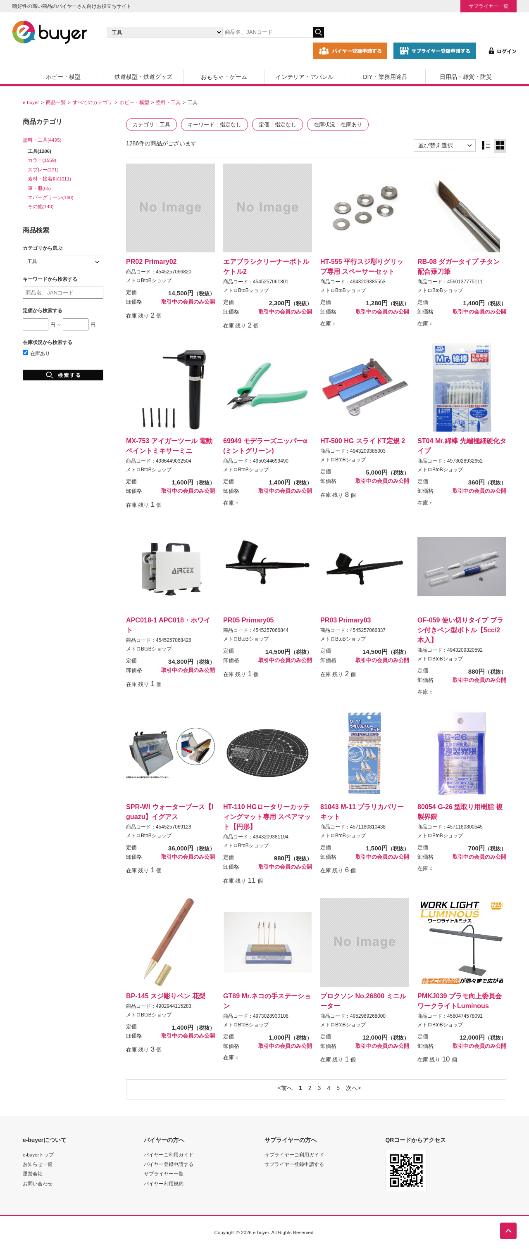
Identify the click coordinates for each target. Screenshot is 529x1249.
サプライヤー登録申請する (294, 1164)
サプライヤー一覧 (488, 6)
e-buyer (31, 102)
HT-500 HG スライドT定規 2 (362, 440)
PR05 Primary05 (248, 620)
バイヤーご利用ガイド (168, 1154)
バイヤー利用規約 (163, 1183)
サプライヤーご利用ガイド (294, 1154)
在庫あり (36, 353)
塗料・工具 (168, 102)
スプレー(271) (43, 169)
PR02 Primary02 (151, 261)
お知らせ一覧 (37, 1164)
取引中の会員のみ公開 (188, 302)
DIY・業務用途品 (385, 77)
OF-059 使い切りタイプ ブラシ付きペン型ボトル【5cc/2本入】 (460, 629)
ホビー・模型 (63, 77)
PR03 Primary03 (345, 620)
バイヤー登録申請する (168, 1164)
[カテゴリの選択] (164, 32)
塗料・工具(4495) (42, 139)
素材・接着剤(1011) (49, 178)
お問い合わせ (37, 1183)
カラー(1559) (42, 160)
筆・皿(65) (39, 188)
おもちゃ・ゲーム (224, 77)
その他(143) (41, 206)
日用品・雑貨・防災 (466, 77)
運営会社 (33, 1173)
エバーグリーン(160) (51, 197)
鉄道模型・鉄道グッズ (143, 77)
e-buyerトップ (38, 1154)
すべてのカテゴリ (92, 102)
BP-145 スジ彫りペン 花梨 (165, 996)
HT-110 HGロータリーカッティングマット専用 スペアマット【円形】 (267, 816)
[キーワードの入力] (267, 32)
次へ (351, 1088)
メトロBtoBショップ (149, 280)
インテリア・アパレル (305, 77)
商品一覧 (56, 102)
